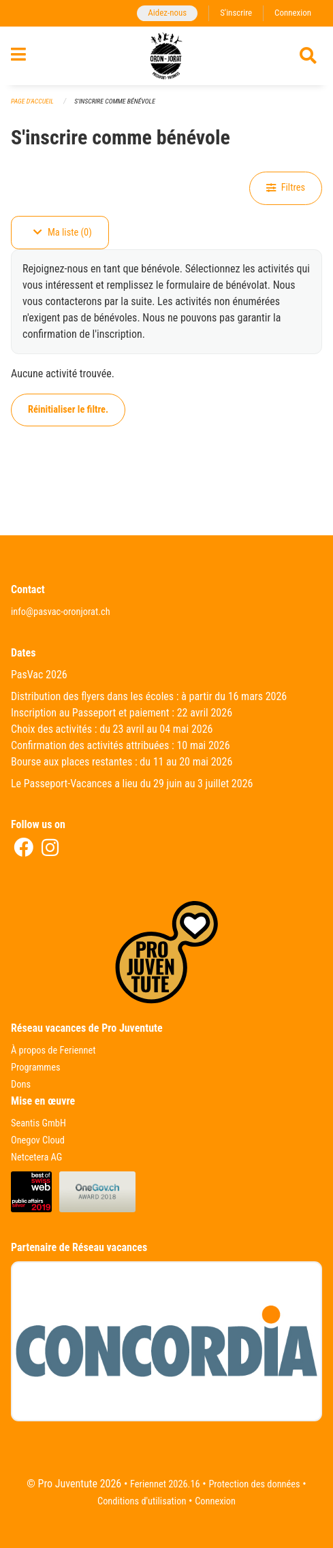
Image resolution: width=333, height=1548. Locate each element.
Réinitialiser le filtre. (68, 409)
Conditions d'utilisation (141, 1501)
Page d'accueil (32, 101)
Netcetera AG (36, 1157)
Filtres (285, 187)
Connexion (292, 12)
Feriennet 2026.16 (165, 1484)
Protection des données (254, 1484)
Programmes (36, 1067)
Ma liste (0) (62, 232)
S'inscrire (236, 12)
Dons (21, 1084)
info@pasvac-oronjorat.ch (60, 612)
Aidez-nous (167, 12)
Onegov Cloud (38, 1140)
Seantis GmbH (38, 1123)
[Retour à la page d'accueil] (166, 56)
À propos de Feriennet (53, 1050)
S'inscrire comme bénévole (114, 101)
